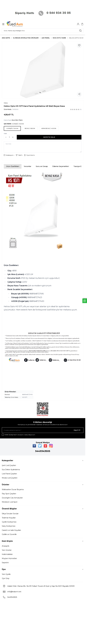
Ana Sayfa (6, 38)
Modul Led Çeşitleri (9, 478)
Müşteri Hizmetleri (9, 558)
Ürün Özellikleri (12, 166)
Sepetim (5, 563)
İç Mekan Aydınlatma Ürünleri (26, 38)
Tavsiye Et (77, 166)
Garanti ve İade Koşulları (11, 530)
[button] (12, 128)
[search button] (80, 30)
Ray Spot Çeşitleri (9, 494)
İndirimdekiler (7, 554)
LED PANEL (46, 38)
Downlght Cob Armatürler (12, 498)
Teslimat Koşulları (9, 518)
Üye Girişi (5, 578)
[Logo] (18, 24)
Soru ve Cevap (42, 166)
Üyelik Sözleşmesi (9, 522)
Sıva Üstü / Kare (59, 38)
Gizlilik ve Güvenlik (9, 534)
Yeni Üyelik (6, 574)
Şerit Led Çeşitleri (9, 465)
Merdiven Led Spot (9, 502)
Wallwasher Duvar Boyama (13, 489)
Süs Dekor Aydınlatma (11, 470)
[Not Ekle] (42, 146)
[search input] (42, 30)
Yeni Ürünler (7, 550)
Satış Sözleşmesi (8, 526)
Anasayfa (5, 546)
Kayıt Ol (77, 430)
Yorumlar (27, 166)
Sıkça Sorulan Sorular (10, 514)
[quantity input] (9, 137)
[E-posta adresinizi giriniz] (42, 430)
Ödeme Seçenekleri (60, 166)
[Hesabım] (78, 24)
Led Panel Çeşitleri (9, 474)
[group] (42, 69)
